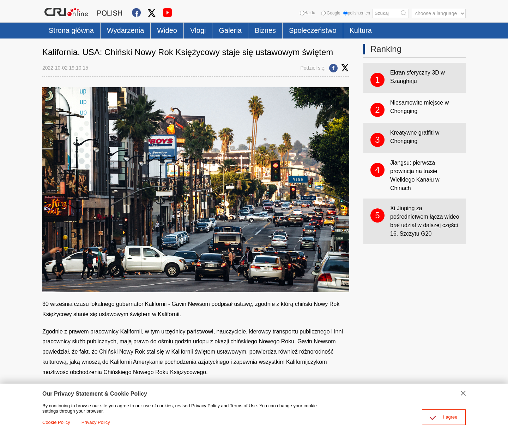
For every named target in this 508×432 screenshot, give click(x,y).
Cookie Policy (56, 422)
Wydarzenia (125, 30)
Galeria (230, 30)
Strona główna (71, 30)
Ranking (385, 49)
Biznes (265, 30)
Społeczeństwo (313, 30)
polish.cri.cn (356, 13)
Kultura (361, 30)
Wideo (167, 30)
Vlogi (198, 30)
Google (330, 13)
